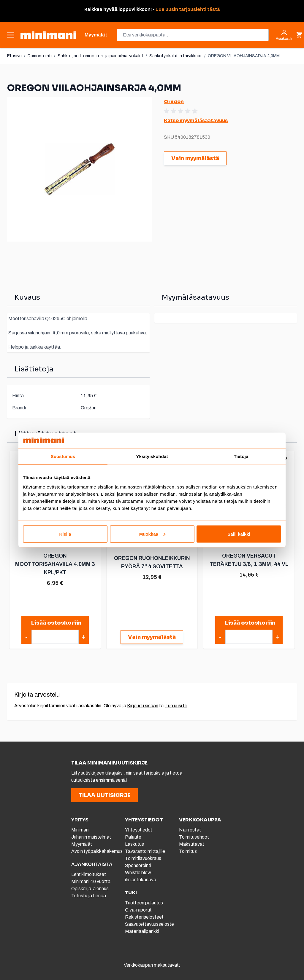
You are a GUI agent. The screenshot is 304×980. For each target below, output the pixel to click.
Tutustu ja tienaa (88, 895)
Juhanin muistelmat (91, 836)
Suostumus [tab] (63, 456)
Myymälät (81, 844)
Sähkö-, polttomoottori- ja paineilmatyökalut (100, 56)
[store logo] (48, 35)
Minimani (80, 829)
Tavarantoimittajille (145, 851)
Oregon (174, 101)
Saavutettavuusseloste (149, 924)
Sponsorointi (138, 865)
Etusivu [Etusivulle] (14, 56)
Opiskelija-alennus (90, 888)
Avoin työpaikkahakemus (97, 851)
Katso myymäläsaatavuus (196, 120)
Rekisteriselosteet (144, 917)
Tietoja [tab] (241, 456)
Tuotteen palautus (144, 902)
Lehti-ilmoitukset (88, 874)
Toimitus (188, 851)
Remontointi (40, 56)
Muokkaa (152, 533)
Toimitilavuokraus (143, 858)
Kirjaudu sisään (142, 705)
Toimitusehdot (194, 836)
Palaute (133, 836)
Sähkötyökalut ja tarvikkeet (175, 56)
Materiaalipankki (142, 931)
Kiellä (65, 533)
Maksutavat (191, 844)
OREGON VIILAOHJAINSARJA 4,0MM (244, 56)
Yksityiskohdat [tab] (152, 456)
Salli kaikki (238, 533)
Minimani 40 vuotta (90, 881)
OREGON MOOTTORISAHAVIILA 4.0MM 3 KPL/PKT (55, 564)
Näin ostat (190, 829)
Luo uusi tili (176, 705)
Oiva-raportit (138, 909)
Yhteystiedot (138, 829)
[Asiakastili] (284, 35)
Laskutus (134, 844)
